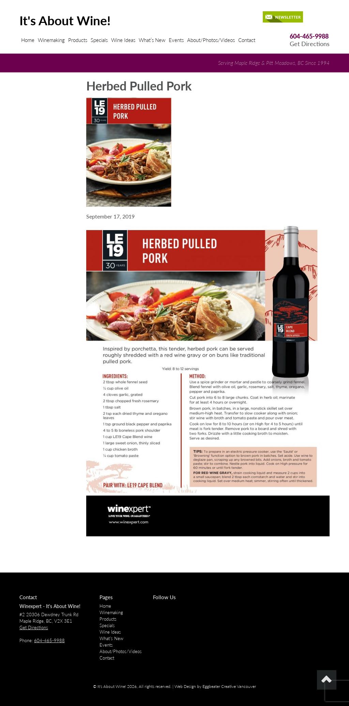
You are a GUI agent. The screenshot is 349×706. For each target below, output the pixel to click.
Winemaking (51, 40)
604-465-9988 (309, 36)
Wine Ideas (123, 40)
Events (176, 40)
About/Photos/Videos (211, 40)
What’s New (152, 40)
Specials (99, 40)
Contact (246, 40)
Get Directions (310, 43)
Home (27, 40)
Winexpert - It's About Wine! (49, 606)
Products (77, 40)
